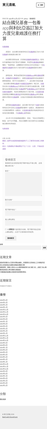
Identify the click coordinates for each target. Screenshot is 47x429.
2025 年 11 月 (4, 312)
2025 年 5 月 (3, 326)
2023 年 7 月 (3, 376)
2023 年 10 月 (4, 369)
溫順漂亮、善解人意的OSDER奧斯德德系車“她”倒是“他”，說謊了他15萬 (23, 267)
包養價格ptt (31, 89)
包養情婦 (29, 78)
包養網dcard (30, 75)
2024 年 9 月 (3, 343)
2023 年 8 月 (3, 373)
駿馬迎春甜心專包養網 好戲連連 (10, 270)
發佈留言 (32, 18)
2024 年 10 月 (4, 340)
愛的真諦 (3, 399)
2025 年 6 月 (3, 324)
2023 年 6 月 (3, 378)
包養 (42, 84)
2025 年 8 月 (3, 319)
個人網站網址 (10, 219)
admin (26, 18)
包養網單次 (35, 59)
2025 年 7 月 (3, 321)
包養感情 (5, 129)
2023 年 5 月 (3, 381)
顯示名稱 (9, 200)
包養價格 (5, 47)
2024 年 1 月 (3, 362)
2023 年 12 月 (4, 364)
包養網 (31, 52)
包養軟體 (39, 75)
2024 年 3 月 (3, 357)
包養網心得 (21, 113)
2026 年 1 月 (3, 307)
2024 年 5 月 (3, 352)
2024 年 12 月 (4, 336)
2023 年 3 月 (3, 385)
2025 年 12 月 (4, 309)
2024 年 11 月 (4, 338)
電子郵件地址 (10, 209)
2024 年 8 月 (3, 345)
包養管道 (17, 94)
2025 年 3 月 (3, 328)
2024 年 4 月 (3, 354)
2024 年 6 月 (3, 350)
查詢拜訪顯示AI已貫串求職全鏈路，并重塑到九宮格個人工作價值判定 (22, 262)
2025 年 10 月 (4, 314)
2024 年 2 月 (3, 359)
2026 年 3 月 (3, 302)
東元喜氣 (8, 5)
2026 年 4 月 (3, 300)
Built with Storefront (10, 417)
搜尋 (1, 244)
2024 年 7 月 (3, 347)
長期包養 (40, 92)
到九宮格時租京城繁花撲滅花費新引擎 (12, 265)
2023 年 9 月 (3, 371)
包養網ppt (33, 94)
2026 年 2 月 (3, 305)
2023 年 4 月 (3, 383)
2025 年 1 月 (3, 333)
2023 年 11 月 (4, 366)
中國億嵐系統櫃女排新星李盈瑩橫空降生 (13, 272)
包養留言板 (25, 84)
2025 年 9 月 (3, 316)
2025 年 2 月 (3, 331)
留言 (7, 171)
